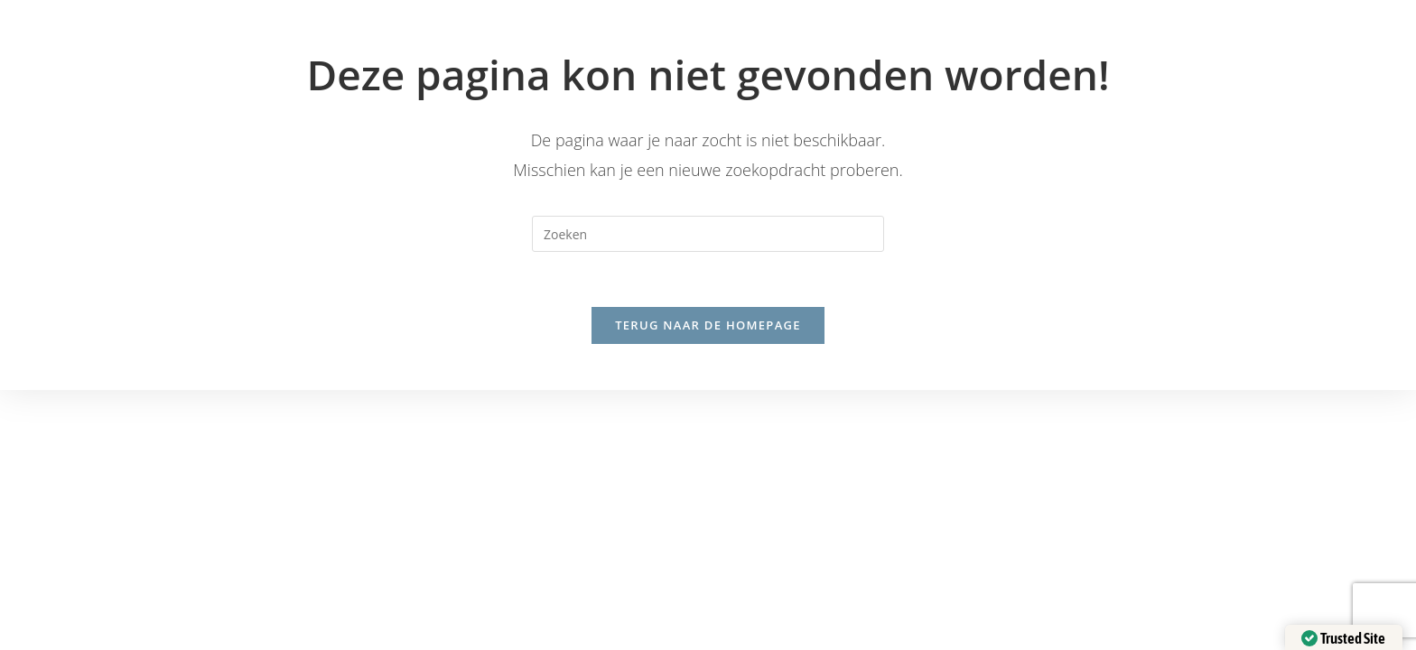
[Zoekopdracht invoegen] (708, 234)
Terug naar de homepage (708, 325)
